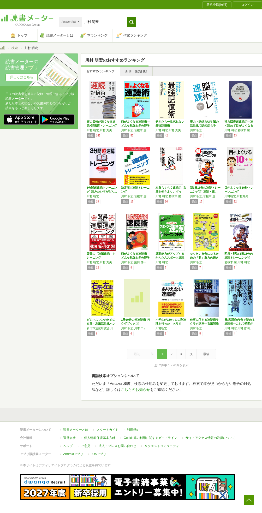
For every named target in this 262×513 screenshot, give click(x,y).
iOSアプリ (99, 454)
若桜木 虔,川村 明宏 (237, 262)
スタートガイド (107, 429)
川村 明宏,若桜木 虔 (133, 130)
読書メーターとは (75, 429)
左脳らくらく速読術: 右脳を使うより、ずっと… (171, 191)
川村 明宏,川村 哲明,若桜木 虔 (240, 328)
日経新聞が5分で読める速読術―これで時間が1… (239, 323)
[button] (131, 22)
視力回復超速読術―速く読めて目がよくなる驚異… (238, 125)
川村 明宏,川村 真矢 (99, 130)
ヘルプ (68, 446)
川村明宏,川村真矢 (236, 196)
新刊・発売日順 (136, 71)
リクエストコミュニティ (162, 446)
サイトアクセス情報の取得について (211, 437)
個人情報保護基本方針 (99, 437)
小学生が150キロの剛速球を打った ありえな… (171, 323)
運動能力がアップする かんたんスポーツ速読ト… (170, 257)
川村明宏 (161, 328)
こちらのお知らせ (135, 389)
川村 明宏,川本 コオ (133, 328)
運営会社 (69, 437)
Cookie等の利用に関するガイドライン (150, 437)
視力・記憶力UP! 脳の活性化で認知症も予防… (204, 125)
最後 (206, 354)
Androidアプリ (73, 454)
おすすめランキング (100, 71)
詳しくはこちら (21, 77)
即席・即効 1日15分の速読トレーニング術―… (238, 257)
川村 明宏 (196, 130)
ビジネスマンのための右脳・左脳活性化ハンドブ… (101, 323)
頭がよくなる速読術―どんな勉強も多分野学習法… (135, 125)
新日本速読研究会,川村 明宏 (102, 328)
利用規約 (133, 429)
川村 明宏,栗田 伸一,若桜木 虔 (137, 262)
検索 (14, 48)
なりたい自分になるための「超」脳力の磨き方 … (204, 257)
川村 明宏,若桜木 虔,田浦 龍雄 (137, 196)
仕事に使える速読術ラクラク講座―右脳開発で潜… (204, 323)
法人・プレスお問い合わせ (117, 446)
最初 (137, 354)
